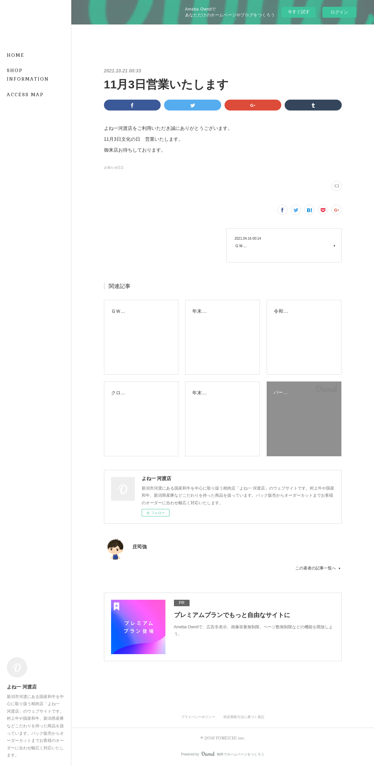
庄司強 (139, 546)
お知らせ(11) (114, 167)
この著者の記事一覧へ (318, 568)
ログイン (339, 12)
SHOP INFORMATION (28, 74)
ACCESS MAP (25, 94)
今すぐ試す (299, 11)
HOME (15, 55)
